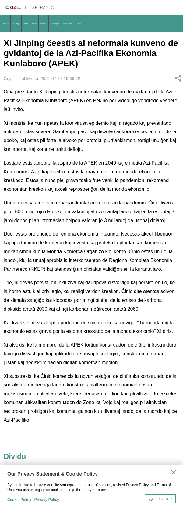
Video (34, 24)
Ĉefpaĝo (5, 24)
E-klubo (43, 24)
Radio (25, 24)
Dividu (178, 78)
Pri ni (79, 24)
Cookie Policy (19, 499)
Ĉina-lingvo (55, 24)
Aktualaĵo (16, 24)
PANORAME (68, 24)
